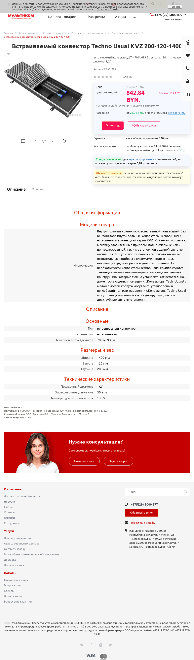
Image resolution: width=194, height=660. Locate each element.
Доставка (10, 559)
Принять (175, 6)
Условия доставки (105, 146)
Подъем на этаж (14, 565)
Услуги (9, 531)
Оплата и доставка (16, 580)
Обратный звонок (141, 512)
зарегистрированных (142, 159)
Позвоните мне (84, 461)
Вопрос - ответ (13, 585)
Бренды (9, 590)
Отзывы (9, 512)
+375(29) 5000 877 (144, 504)
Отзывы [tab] (38, 189)
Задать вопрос (118, 461)
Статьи (8, 507)
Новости (9, 501)
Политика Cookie (108, 9)
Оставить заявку (14, 548)
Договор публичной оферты (22, 496)
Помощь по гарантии (17, 538)
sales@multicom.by (143, 522)
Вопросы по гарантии (18, 601)
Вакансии (10, 517)
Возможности (13, 596)
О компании (12, 489)
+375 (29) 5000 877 (169, 15)
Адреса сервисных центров (22, 543)
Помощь (10, 573)
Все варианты (176, 112)
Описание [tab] (16, 189)
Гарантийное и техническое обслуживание (31, 554)
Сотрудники (11, 523)
